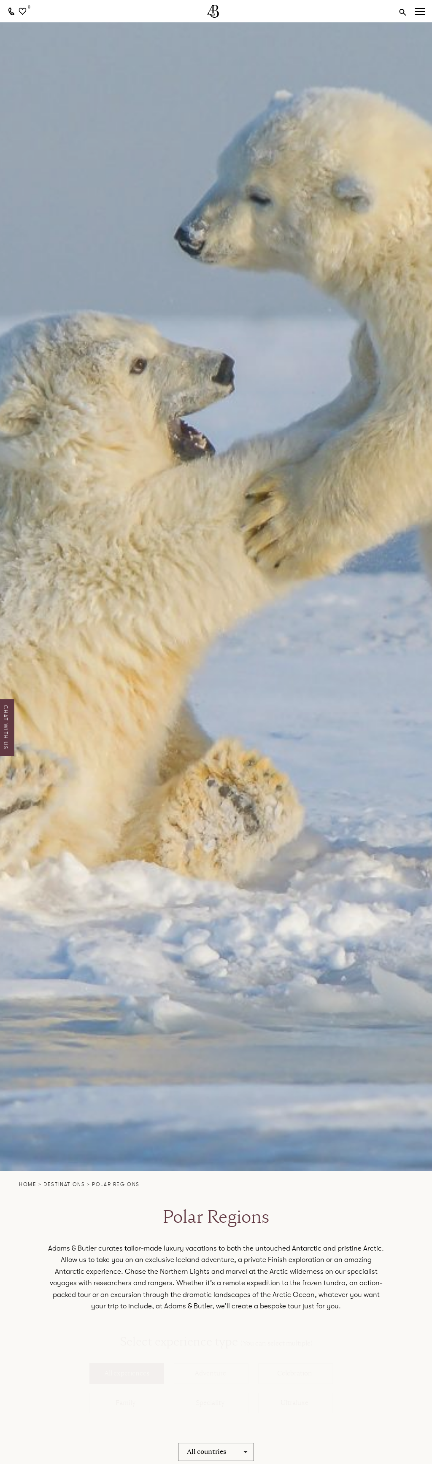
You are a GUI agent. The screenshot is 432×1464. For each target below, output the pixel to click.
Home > (31, 1184)
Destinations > (67, 1184)
